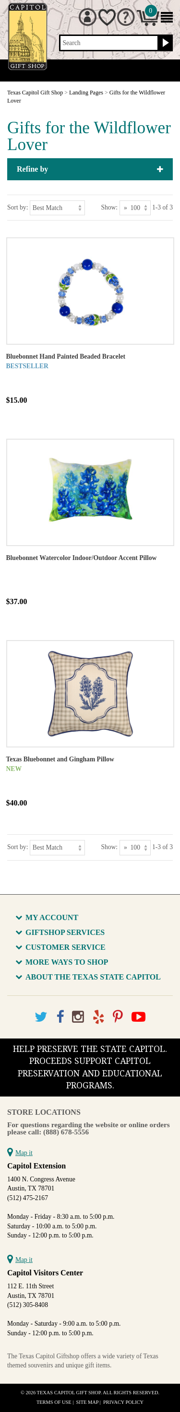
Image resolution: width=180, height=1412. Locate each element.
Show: (109, 207)
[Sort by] (57, 207)
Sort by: (17, 207)
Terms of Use (54, 1402)
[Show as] (135, 207)
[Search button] (164, 43)
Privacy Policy (123, 1402)
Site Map (87, 1402)
